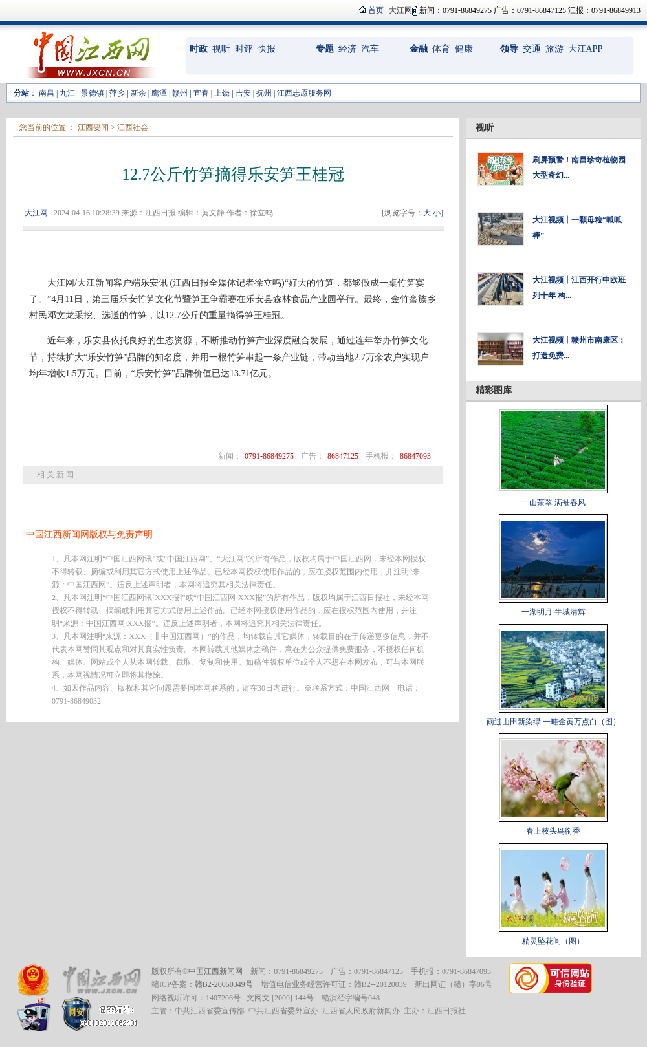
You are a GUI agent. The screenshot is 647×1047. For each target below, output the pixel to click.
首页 (376, 10)
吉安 (243, 93)
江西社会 (132, 127)
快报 (267, 49)
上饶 (222, 93)
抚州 (264, 93)
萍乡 (117, 93)
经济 (347, 49)
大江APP (585, 49)
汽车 (370, 49)
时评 (244, 49)
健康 (464, 49)
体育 (441, 49)
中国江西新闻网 (215, 971)
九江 (67, 93)
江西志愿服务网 (304, 93)
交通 (532, 49)
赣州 (180, 93)
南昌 (46, 93)
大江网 (36, 212)
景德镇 (92, 93)
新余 (138, 93)
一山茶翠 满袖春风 (553, 502)
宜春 (201, 93)
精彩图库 (494, 390)
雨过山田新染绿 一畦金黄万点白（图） (553, 721)
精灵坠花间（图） (553, 940)
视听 (221, 49)
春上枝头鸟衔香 (553, 831)
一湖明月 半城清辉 (553, 611)
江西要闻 (93, 127)
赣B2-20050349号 (224, 984)
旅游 (554, 49)
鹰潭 (159, 93)
